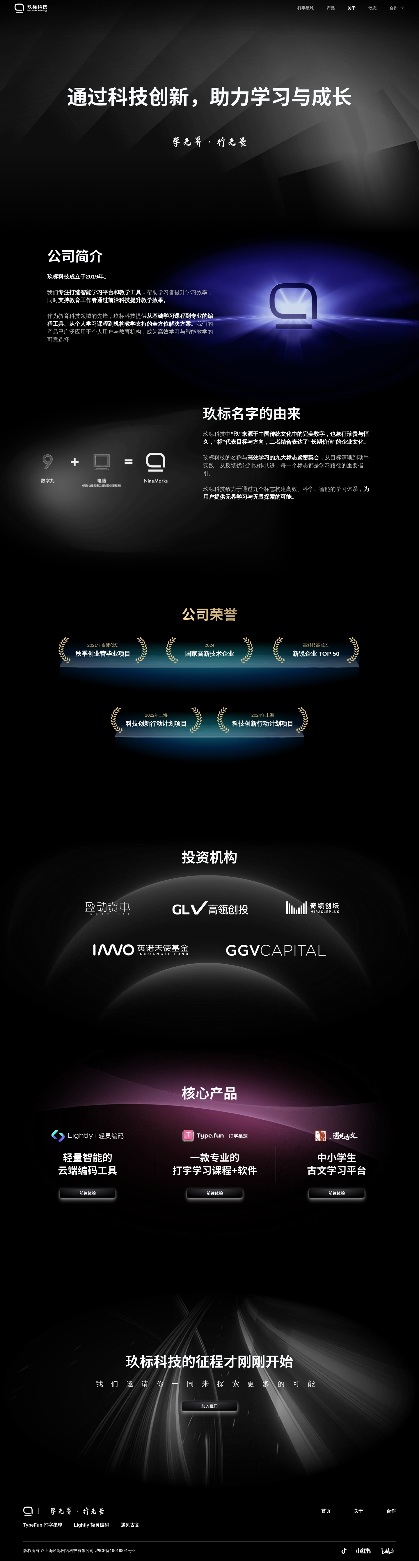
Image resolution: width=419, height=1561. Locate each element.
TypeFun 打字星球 (42, 1525)
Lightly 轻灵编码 (91, 1525)
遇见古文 (130, 1525)
